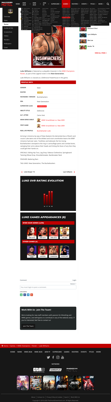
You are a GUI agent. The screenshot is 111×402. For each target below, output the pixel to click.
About (33, 397)
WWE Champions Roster (30, 16)
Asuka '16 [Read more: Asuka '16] (90, 46)
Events (84, 4)
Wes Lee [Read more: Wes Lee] (90, 40)
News (18, 4)
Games (65, 4)
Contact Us (40, 397)
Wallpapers (7, 44)
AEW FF (44, 4)
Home (12, 352)
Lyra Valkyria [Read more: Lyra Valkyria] (92, 34)
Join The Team (28, 326)
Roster (6, 24)
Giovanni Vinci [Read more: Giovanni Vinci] (92, 28)
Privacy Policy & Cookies (54, 397)
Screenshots (8, 32)
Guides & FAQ (8, 28)
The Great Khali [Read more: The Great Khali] (92, 22)
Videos (6, 36)
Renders (6, 40)
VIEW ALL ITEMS (101, 53)
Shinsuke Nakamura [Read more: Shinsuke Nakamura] (94, 16)
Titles (92, 4)
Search (66, 397)
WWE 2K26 (24, 4)
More (100, 4)
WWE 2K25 (34, 4)
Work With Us (75, 397)
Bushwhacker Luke (44, 131)
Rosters (75, 4)
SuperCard (55, 4)
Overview (7, 16)
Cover (6, 47)
